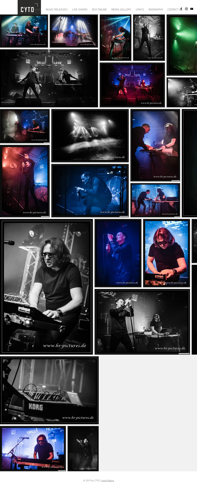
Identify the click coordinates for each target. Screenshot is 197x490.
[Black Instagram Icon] (186, 9)
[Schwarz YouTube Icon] (191, 9)
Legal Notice (107, 480)
